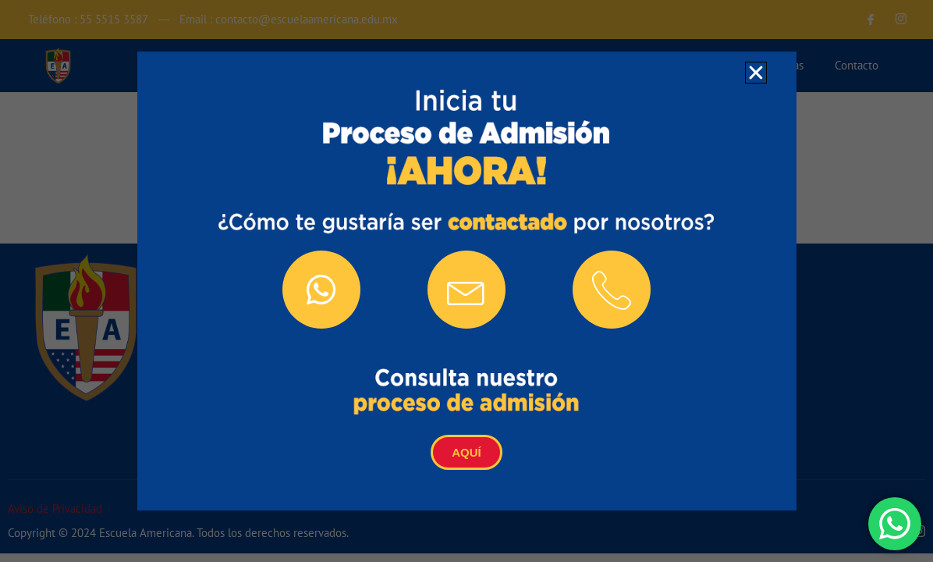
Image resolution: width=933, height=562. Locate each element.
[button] (756, 72)
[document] (466, 281)
